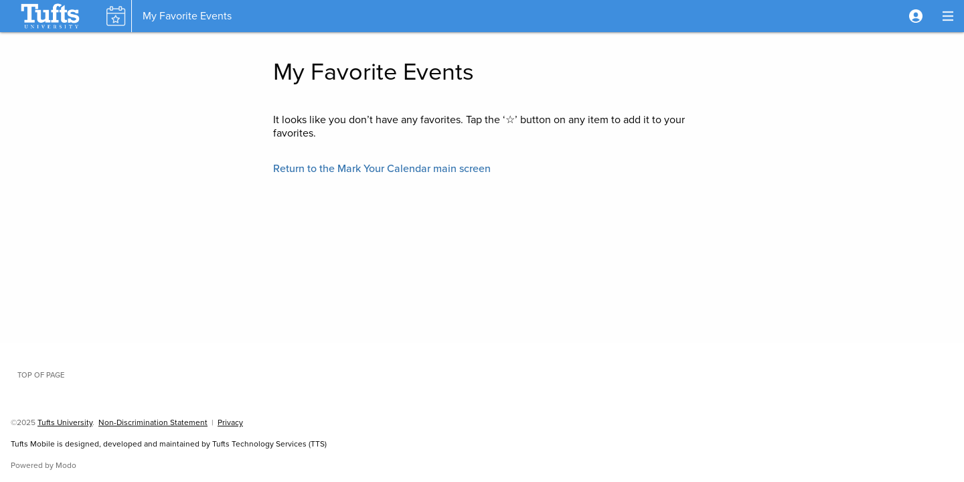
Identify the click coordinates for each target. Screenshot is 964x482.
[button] (916, 16)
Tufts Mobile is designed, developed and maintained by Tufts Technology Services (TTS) (169, 444)
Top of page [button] (40, 375)
